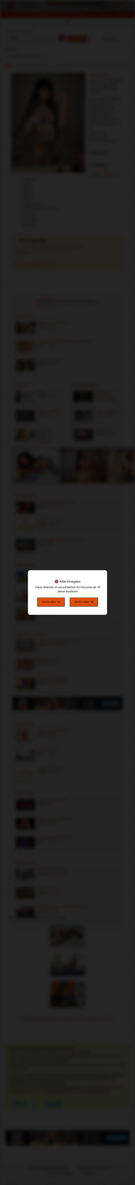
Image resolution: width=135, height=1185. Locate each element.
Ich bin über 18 (51, 602)
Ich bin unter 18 (83, 602)
